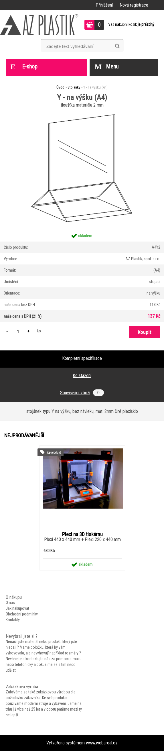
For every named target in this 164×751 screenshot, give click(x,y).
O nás (10, 602)
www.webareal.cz (102, 743)
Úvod (60, 87)
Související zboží (82, 392)
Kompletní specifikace (82, 358)
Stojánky (74, 87)
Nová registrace (134, 5)
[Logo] (39, 24)
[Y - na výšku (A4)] (82, 111)
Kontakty (13, 619)
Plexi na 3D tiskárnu (82, 534)
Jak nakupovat (17, 608)
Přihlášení (104, 5)
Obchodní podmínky (22, 614)
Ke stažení (82, 375)
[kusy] (18, 331)
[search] (117, 46)
